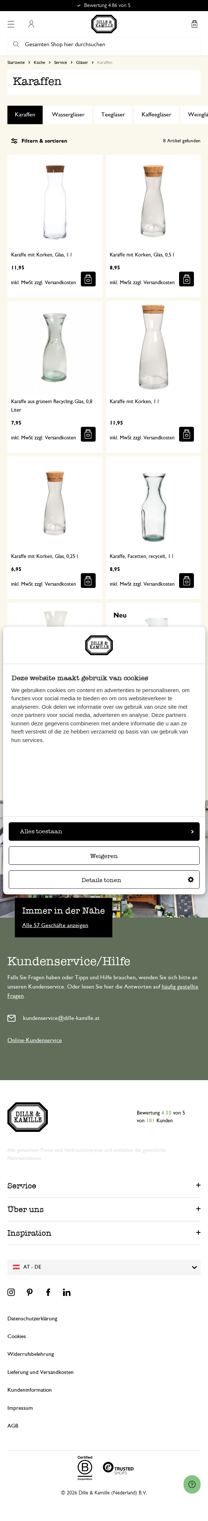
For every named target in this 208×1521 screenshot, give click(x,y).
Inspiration (29, 1233)
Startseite (16, 62)
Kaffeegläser (156, 115)
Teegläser (113, 115)
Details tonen (138, 880)
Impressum (20, 1408)
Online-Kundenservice (34, 1040)
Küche (39, 62)
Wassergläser (68, 115)
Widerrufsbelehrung (30, 1354)
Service (60, 62)
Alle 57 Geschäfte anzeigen (55, 925)
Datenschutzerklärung (32, 1318)
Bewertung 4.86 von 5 (107, 5)
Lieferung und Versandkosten (40, 1372)
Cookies (16, 1336)
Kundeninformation (29, 1390)
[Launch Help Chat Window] (192, 1484)
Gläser (82, 62)
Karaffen (25, 115)
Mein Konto (31, 24)
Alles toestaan (107, 831)
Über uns (25, 1209)
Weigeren (104, 856)
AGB (12, 1426)
